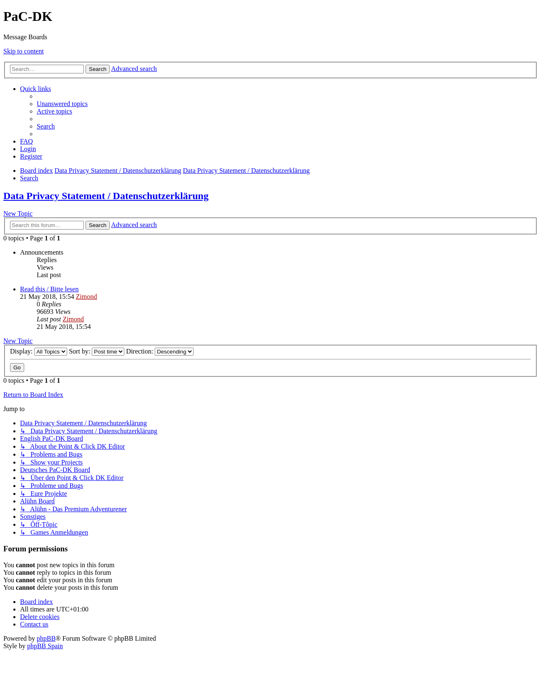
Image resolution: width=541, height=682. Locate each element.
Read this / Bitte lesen (49, 289)
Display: (38, 351)
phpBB (46, 638)
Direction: (160, 351)
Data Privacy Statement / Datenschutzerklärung (106, 195)
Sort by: (96, 351)
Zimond (86, 296)
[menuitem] (62, 103)
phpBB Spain (45, 645)
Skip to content (23, 51)
